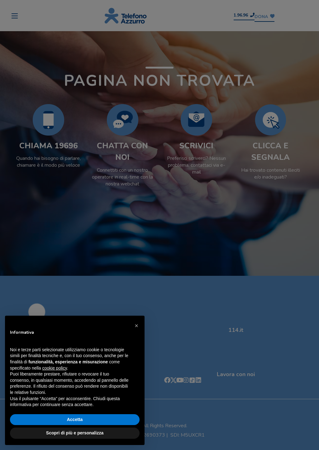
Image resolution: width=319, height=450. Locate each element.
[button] (136, 326)
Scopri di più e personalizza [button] (74, 432)
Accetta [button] (75, 419)
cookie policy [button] (54, 368)
